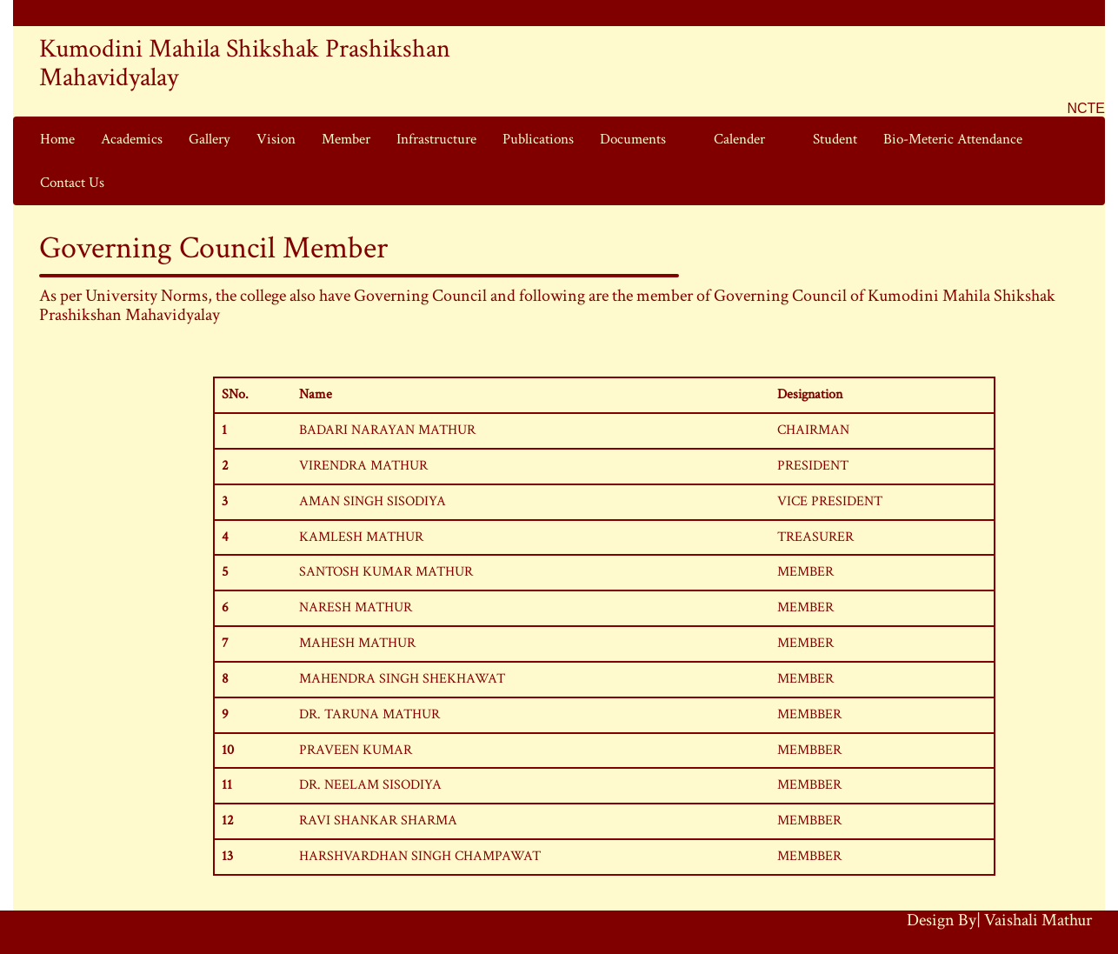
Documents (633, 139)
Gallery (209, 139)
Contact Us (72, 182)
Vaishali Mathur (1038, 920)
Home (57, 139)
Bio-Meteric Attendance (952, 139)
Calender (739, 139)
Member (346, 139)
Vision (276, 139)
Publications (538, 139)
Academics (132, 139)
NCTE (1086, 108)
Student (835, 139)
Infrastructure (436, 139)
